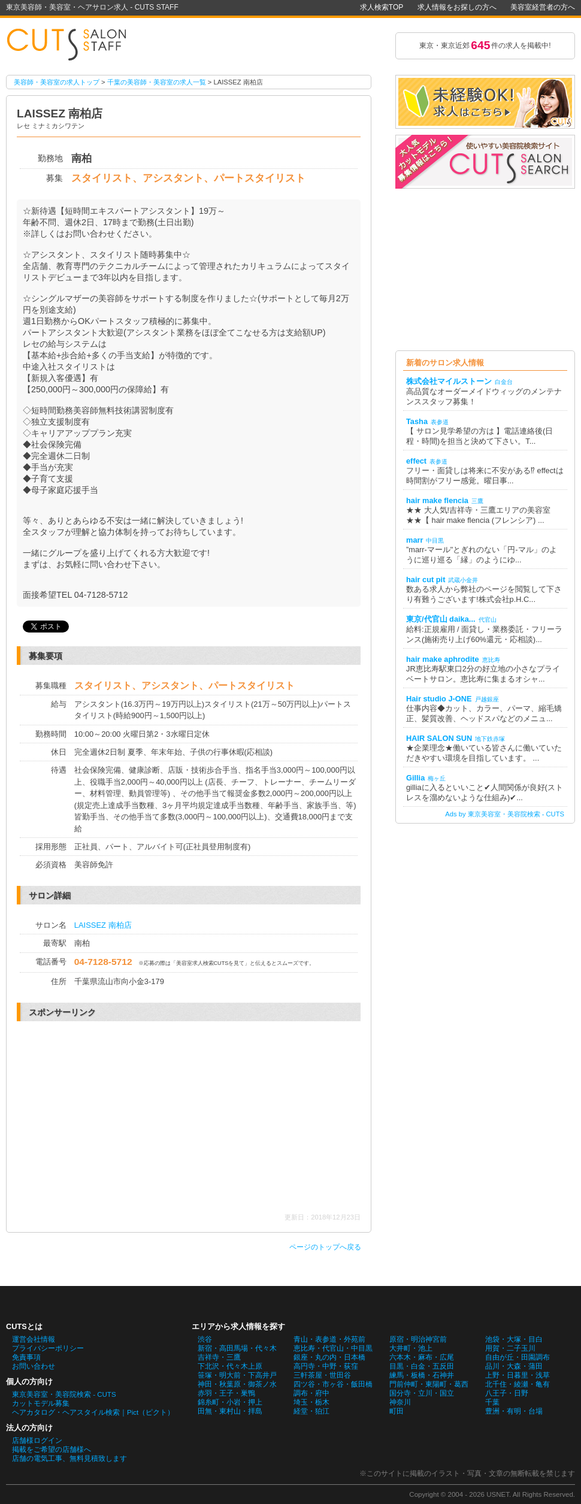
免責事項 (26, 1357)
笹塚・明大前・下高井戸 (237, 1375)
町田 (396, 1411)
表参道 (440, 422)
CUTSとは (24, 1326)
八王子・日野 (506, 1393)
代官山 (488, 619)
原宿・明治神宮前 (418, 1339)
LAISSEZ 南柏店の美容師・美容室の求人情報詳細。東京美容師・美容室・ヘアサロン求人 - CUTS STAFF (72, 45)
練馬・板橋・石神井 (421, 1375)
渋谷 (205, 1339)
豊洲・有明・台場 (514, 1411)
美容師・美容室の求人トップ (56, 82)
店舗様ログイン (37, 1440)
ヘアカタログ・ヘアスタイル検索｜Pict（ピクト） (93, 1412)
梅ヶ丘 (437, 778)
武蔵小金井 (463, 580)
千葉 (492, 1402)
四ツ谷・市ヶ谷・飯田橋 (333, 1384)
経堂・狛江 (311, 1411)
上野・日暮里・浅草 (517, 1375)
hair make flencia (437, 500)
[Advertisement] (123, 1117)
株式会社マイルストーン (449, 381)
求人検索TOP (381, 7)
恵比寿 (491, 659)
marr (414, 539)
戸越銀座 (487, 699)
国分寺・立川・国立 (421, 1393)
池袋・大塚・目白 (514, 1339)
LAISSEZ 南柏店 (103, 925)
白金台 (504, 382)
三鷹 (477, 501)
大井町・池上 (410, 1348)
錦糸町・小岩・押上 (230, 1402)
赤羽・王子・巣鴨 (226, 1393)
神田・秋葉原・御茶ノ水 (237, 1384)
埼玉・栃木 (311, 1402)
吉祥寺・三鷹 (219, 1357)
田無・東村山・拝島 (230, 1411)
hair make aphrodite (442, 659)
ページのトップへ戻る (325, 1247)
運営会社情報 (33, 1339)
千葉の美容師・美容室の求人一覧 (156, 82)
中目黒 (435, 540)
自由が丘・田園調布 (517, 1357)
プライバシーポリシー (48, 1348)
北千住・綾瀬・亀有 (517, 1384)
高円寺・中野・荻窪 (325, 1366)
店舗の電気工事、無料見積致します (69, 1458)
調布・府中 (311, 1393)
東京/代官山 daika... (441, 619)
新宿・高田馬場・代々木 (237, 1348)
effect (416, 460)
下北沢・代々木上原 (230, 1366)
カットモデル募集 (40, 1403)
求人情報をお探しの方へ (457, 7)
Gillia (415, 777)
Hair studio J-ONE (439, 698)
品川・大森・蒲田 (514, 1366)
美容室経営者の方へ (542, 7)
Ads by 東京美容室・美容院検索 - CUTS (504, 814)
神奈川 (400, 1402)
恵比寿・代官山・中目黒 (333, 1348)
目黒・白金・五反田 (421, 1366)
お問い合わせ (33, 1366)
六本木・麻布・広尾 (421, 1357)
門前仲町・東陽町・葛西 (428, 1384)
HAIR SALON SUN (439, 738)
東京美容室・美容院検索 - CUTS (64, 1394)
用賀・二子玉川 (510, 1348)
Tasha (417, 421)
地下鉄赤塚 (490, 739)
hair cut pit (425, 579)
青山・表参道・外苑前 (329, 1339)
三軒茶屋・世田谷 (322, 1375)
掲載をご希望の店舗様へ (51, 1449)
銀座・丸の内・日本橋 (329, 1357)
